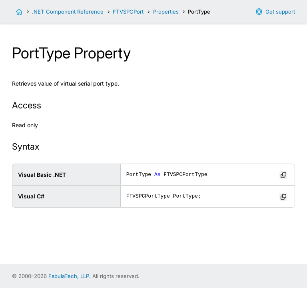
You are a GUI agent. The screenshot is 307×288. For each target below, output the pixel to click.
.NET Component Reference (68, 11)
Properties (166, 11)
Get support (280, 11)
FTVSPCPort (128, 11)
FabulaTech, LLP (68, 276)
